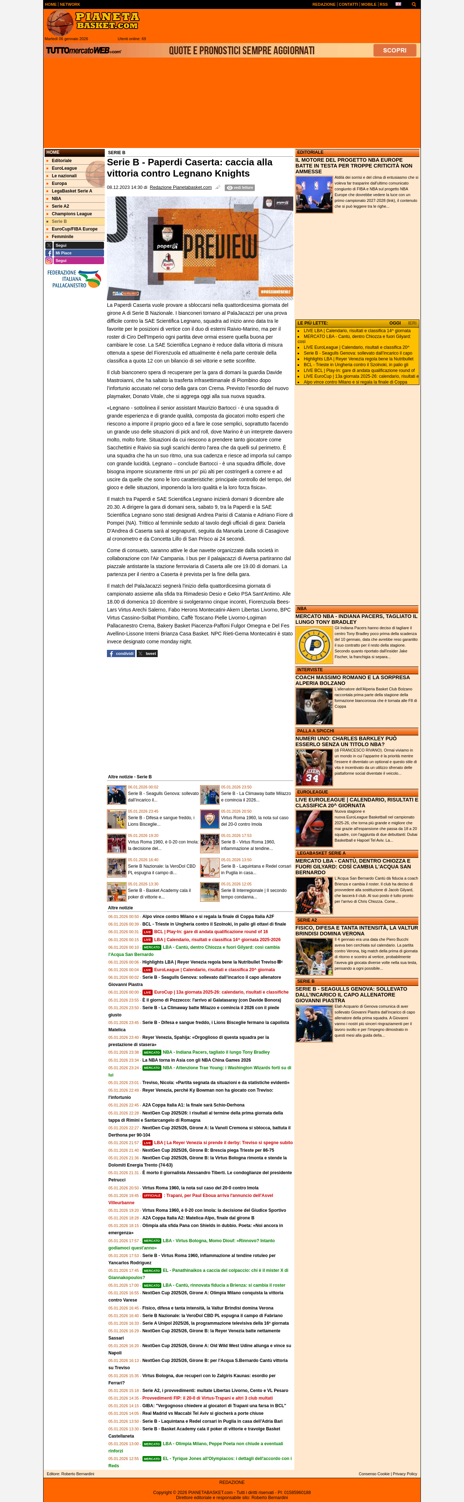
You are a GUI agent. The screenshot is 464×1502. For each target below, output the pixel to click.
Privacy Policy (405, 1474)
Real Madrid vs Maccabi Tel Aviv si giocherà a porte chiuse (203, 1413)
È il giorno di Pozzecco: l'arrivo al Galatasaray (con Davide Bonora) (211, 1000)
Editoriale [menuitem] (59, 160)
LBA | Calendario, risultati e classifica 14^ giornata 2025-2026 (211, 939)
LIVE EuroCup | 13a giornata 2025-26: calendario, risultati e (361, 376)
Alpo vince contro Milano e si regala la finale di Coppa (355, 382)
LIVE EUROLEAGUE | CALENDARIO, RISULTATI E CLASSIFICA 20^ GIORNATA (356, 802)
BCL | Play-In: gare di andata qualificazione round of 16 (205, 931)
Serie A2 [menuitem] (57, 206)
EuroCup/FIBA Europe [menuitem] (72, 229)
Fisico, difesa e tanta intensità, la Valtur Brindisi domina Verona (207, 1308)
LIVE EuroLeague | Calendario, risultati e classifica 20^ (357, 347)
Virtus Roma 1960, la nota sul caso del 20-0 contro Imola (200, 1187)
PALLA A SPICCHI (315, 730)
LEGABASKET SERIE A (321, 853)
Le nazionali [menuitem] (61, 175)
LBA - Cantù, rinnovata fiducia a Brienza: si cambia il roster (213, 1285)
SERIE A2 (307, 920)
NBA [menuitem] (53, 198)
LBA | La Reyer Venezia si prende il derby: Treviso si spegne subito (217, 1142)
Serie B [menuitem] (56, 221)
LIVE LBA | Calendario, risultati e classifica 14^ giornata (357, 330)
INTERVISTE (310, 669)
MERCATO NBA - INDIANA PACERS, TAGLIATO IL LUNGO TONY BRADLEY (356, 619)
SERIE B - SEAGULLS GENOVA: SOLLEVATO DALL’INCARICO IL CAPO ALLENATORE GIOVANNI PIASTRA (351, 994)
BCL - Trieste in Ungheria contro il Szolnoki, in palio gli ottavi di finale (214, 924)
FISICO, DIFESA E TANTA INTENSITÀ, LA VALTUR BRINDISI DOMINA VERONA (356, 930)
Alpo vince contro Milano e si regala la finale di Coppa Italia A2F (208, 916)
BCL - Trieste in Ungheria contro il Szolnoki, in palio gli (356, 364)
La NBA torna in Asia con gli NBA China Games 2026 (196, 1060)
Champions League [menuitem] (69, 213)
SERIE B (306, 981)
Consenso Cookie (374, 1474)
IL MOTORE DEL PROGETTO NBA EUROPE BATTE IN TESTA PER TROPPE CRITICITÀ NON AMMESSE (354, 165)
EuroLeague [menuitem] (61, 168)
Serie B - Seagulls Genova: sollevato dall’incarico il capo (358, 353)
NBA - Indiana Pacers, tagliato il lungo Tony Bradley (206, 1052)
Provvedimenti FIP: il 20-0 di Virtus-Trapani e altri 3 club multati (207, 1398)
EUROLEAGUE (312, 792)
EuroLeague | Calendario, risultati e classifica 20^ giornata (208, 969)
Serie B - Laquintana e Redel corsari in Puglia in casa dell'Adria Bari (212, 1421)
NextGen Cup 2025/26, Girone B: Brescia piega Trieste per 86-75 (208, 1150)
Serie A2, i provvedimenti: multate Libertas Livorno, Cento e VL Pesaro (215, 1390)
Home (52, 152)
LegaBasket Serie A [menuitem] (69, 191)
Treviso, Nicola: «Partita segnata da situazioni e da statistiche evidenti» (216, 1082)
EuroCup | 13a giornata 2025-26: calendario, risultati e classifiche (215, 992)
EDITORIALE (310, 152)
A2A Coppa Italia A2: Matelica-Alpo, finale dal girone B (198, 1217)
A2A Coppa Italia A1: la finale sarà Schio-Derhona (193, 1105)
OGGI (395, 323)
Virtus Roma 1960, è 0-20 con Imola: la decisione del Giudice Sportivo (214, 1210)
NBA (302, 608)
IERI (412, 323)
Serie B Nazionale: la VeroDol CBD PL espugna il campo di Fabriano (212, 1315)
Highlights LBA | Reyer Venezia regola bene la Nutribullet (359, 358)
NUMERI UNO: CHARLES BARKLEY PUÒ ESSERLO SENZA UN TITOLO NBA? (346, 741)
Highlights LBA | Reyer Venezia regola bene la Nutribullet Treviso (209, 962)
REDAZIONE (232, 1482)
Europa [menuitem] (56, 183)
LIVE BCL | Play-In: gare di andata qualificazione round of (359, 370)
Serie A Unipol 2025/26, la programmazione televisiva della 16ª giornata (215, 1323)
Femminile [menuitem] (59, 236)
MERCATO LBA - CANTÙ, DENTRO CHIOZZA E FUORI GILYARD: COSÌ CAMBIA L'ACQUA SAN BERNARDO (353, 866)
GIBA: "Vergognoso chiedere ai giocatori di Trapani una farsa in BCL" (214, 1405)
